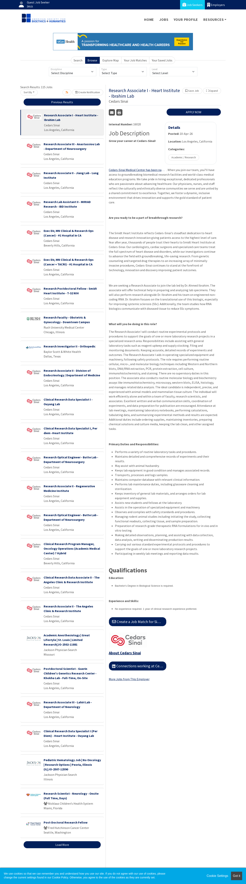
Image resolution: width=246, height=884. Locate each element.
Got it (236, 875)
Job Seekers (192, 4)
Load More (62, 845)
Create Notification (87, 92)
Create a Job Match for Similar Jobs (139, 621)
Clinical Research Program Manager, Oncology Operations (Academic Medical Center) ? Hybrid (72, 548)
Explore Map (110, 60)
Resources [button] (213, 19)
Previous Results (62, 102)
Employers (216, 4)
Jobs (163, 19)
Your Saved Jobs (162, 60)
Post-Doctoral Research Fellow (65, 822)
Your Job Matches (135, 60)
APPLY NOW (193, 112)
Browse (92, 60)
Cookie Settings (217, 875)
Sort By (28, 92)
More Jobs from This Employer (129, 679)
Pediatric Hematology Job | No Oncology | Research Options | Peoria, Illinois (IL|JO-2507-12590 (72, 764)
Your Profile (186, 19)
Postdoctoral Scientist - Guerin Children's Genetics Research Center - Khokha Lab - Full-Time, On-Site (70, 673)
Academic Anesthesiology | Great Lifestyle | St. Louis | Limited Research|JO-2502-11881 (67, 639)
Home (149, 19)
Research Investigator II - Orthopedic (70, 346)
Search (78, 60)
